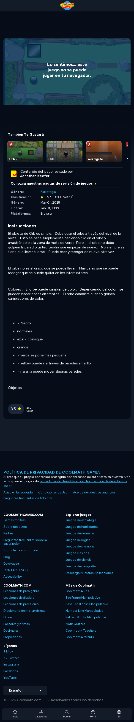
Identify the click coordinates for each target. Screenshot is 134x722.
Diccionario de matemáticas (24, 611)
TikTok (8, 651)
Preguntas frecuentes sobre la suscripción (25, 542)
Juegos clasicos (77, 553)
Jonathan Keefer (34, 176)
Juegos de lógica (78, 540)
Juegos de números (80, 533)
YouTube (9, 678)
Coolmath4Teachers (81, 631)
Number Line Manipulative (84, 611)
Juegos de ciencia (79, 560)
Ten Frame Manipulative (83, 598)
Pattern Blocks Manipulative (86, 617)
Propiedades (12, 637)
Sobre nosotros (15, 527)
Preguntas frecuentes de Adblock (27, 498)
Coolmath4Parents (80, 637)
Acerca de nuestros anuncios (94, 492)
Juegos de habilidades (82, 527)
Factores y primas (16, 624)
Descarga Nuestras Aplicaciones (89, 573)
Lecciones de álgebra (18, 598)
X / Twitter (11, 658)
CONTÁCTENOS (15, 570)
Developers (11, 564)
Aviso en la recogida (18, 492)
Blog (6, 557)
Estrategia (48, 192)
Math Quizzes (75, 624)
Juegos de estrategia (81, 520)
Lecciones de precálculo (21, 604)
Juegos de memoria (80, 546)
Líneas (8, 617)
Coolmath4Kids (77, 591)
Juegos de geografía (81, 566)
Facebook (10, 671)
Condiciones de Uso (53, 492)
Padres (8, 533)
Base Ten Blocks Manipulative (87, 604)
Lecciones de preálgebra (21, 591)
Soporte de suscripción (20, 550)
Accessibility (12, 577)
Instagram (11, 664)
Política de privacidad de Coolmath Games (52, 472)
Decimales (11, 631)
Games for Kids (14, 520)
